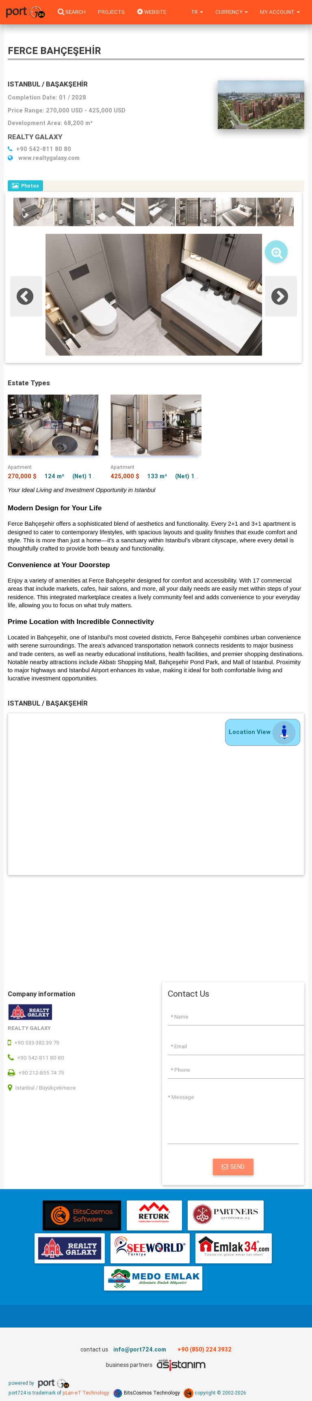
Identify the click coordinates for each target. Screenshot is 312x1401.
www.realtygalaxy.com (44, 158)
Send (233, 1166)
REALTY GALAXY (35, 136)
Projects (111, 12)
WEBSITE (151, 12)
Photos (25, 186)
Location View (263, 732)
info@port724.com (139, 1349)
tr (197, 12)
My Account (280, 12)
